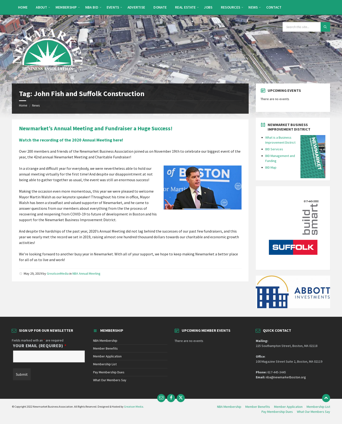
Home (23, 105)
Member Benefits (105, 348)
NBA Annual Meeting (86, 273)
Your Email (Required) (39, 345)
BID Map (270, 167)
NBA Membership (105, 340)
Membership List (105, 364)
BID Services (274, 149)
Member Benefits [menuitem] (257, 407)
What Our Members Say (109, 380)
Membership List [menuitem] (318, 407)
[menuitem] (22, 7)
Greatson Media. (134, 406)
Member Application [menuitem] (288, 407)
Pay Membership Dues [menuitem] (277, 411)
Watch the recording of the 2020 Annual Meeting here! (71, 140)
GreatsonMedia (58, 273)
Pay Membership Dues (108, 372)
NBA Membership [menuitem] (229, 407)
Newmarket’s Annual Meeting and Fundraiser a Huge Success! (95, 128)
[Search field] (306, 27)
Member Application (107, 356)
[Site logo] (47, 74)
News (36, 105)
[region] (293, 228)
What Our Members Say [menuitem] (313, 411)
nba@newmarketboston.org (286, 377)
